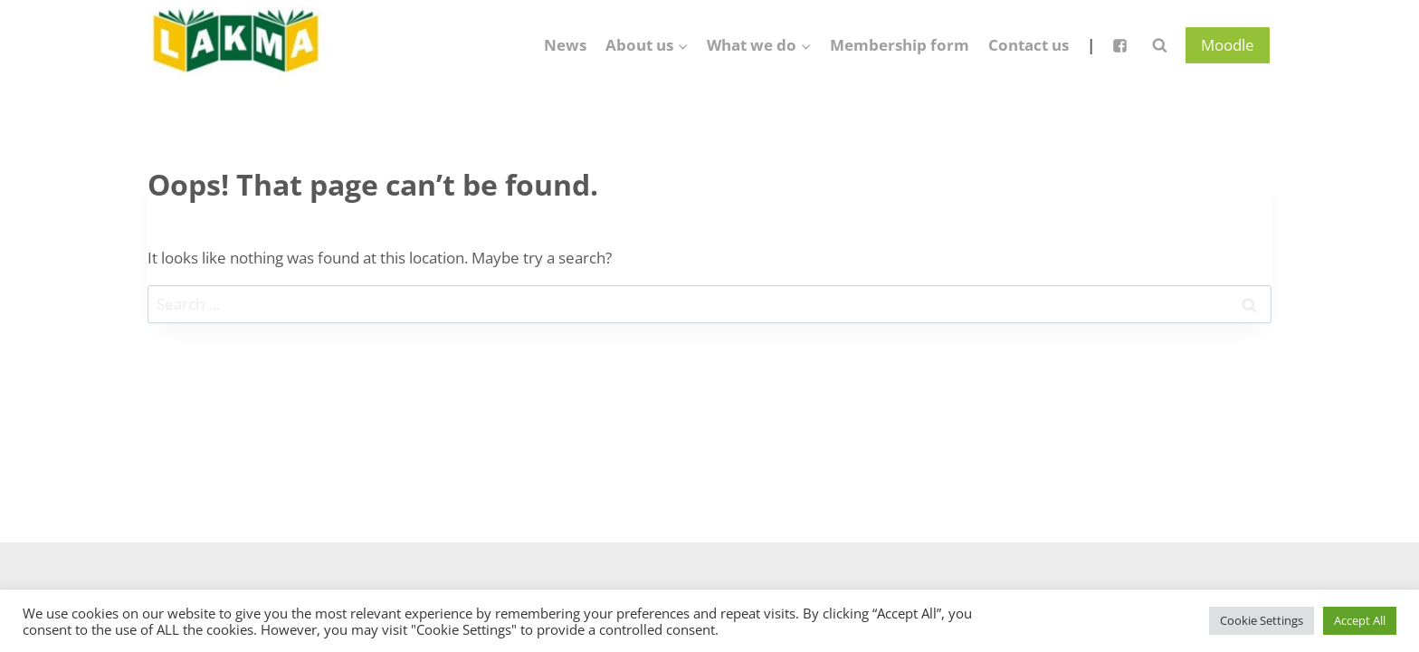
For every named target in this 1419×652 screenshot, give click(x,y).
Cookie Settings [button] (1261, 620)
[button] (682, 45)
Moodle (1227, 44)
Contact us (1028, 44)
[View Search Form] (1159, 45)
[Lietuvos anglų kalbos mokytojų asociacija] (238, 45)
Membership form (899, 44)
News (565, 44)
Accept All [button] (1360, 620)
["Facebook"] (1119, 45)
